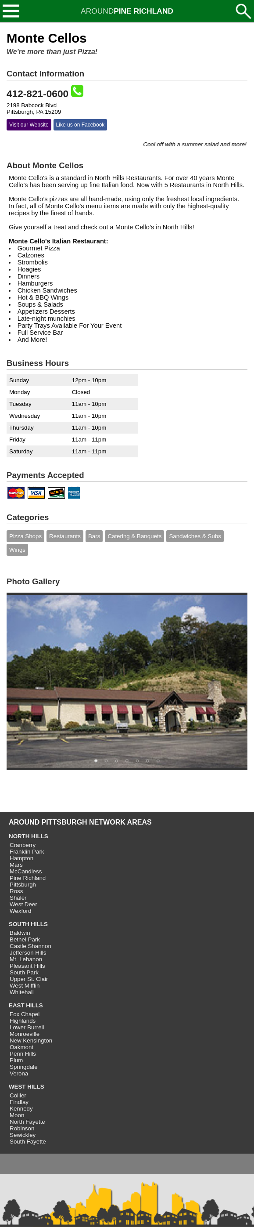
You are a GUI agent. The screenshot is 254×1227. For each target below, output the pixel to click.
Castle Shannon (30, 946)
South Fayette (28, 1141)
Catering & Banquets (134, 536)
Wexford (20, 911)
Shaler (18, 897)
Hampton (21, 858)
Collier (18, 1095)
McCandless (26, 871)
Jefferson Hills (28, 952)
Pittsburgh (23, 884)
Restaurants (65, 536)
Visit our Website (29, 125)
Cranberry (23, 845)
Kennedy (21, 1108)
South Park (24, 972)
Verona (19, 1073)
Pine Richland (28, 878)
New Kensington (31, 1040)
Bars (94, 536)
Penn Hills (23, 1053)
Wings (17, 550)
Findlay (19, 1102)
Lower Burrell (27, 1027)
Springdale (24, 1067)
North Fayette (27, 1121)
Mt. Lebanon (26, 959)
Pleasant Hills (27, 966)
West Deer (23, 904)
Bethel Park (25, 939)
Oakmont (21, 1047)
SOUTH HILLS (28, 924)
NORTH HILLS (28, 836)
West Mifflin (24, 985)
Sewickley (23, 1135)
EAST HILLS (26, 1005)
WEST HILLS (26, 1086)
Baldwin (20, 933)
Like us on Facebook (80, 125)
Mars (16, 864)
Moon (17, 1115)
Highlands (23, 1020)
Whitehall (22, 992)
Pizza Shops (25, 536)
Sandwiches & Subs (195, 536)
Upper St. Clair (29, 979)
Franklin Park (27, 851)
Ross (16, 891)
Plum (16, 1060)
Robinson (22, 1128)
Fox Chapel (24, 1014)
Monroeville (24, 1034)
